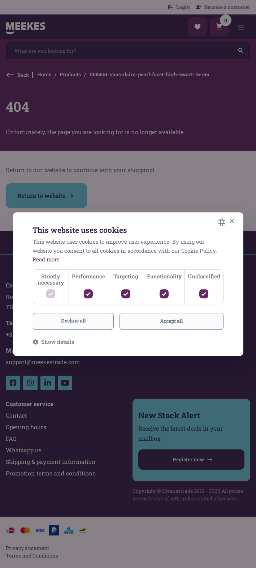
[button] (53, 341)
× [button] (231, 221)
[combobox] (221, 222)
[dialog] (128, 284)
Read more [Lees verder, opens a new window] (46, 259)
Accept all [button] (171, 320)
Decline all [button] (73, 320)
